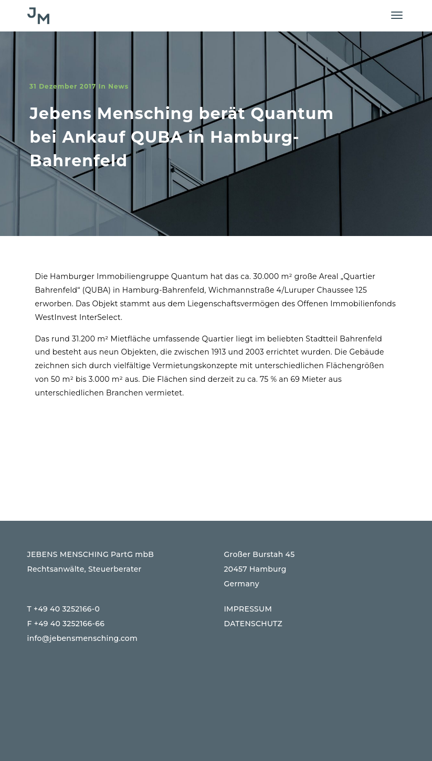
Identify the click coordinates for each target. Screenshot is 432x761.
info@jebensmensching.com (82, 638)
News (118, 86)
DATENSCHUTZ (253, 623)
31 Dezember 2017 (62, 86)
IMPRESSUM (248, 609)
